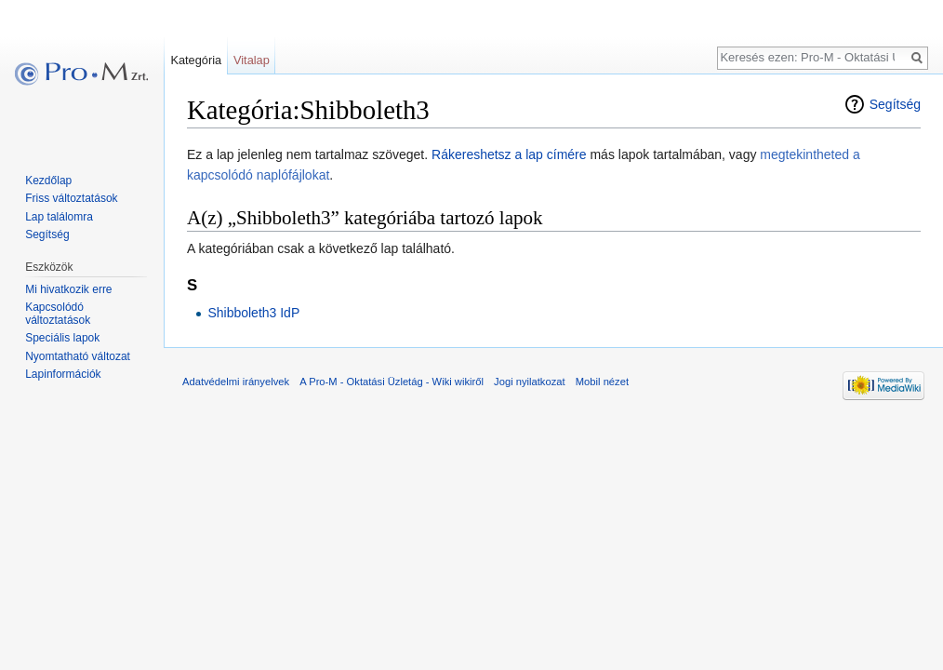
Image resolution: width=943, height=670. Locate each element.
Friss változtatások (71, 198)
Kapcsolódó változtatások (57, 314)
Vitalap (251, 60)
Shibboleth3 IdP (253, 312)
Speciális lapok (62, 337)
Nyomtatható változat (77, 356)
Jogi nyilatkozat (529, 381)
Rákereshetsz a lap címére (509, 154)
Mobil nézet (602, 381)
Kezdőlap (48, 180)
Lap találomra (59, 216)
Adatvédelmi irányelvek (235, 381)
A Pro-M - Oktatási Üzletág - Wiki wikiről (391, 381)
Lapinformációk (62, 374)
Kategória (195, 60)
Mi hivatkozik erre (68, 289)
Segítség (895, 104)
